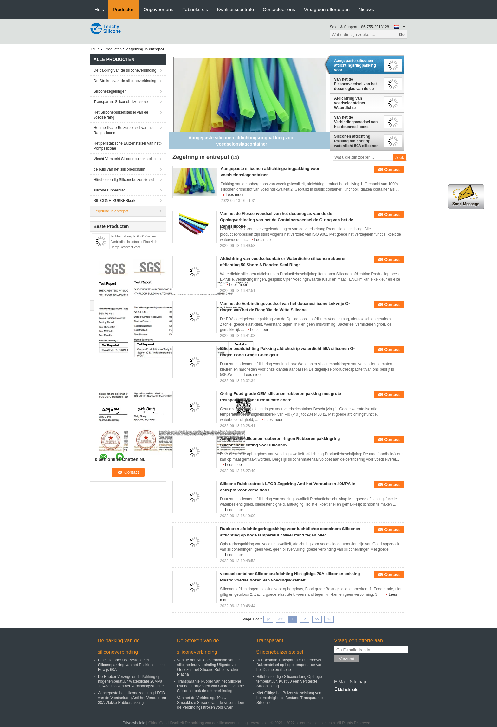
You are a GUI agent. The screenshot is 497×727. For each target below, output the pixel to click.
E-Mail (340, 681)
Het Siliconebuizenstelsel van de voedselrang (121, 115)
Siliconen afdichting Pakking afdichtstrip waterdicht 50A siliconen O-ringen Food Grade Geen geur (356, 141)
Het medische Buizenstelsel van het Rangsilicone (124, 130)
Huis (99, 9)
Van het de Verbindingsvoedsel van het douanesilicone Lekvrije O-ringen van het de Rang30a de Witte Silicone (357, 122)
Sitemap (358, 681)
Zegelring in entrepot (111, 211)
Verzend (346, 658)
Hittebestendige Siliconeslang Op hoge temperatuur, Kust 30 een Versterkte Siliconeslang (289, 681)
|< (268, 619)
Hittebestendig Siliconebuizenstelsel (124, 180)
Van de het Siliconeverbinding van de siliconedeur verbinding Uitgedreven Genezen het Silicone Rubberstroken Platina (208, 667)
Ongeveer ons (158, 9)
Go (402, 34)
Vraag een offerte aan (327, 9)
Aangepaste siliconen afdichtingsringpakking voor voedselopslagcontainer (356, 65)
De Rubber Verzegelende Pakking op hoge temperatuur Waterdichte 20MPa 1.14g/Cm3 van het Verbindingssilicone (131, 681)
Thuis (94, 49)
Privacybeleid (134, 723)
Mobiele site (346, 689)
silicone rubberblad (110, 190)
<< (280, 619)
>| (329, 619)
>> (317, 619)
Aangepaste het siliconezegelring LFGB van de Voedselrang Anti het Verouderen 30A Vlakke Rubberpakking (132, 698)
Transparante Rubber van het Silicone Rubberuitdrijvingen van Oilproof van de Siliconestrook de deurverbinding (210, 686)
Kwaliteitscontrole (235, 9)
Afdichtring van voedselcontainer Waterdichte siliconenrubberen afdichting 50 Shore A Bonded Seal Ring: (353, 103)
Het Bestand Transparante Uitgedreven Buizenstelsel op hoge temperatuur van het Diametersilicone (289, 665)
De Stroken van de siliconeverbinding (125, 81)
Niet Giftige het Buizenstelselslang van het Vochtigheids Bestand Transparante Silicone (289, 698)
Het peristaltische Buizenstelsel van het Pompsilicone (127, 146)
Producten (123, 9)
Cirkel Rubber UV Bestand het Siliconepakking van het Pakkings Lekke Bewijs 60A (131, 665)
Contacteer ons (279, 9)
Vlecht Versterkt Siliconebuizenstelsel (125, 159)
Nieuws (366, 9)
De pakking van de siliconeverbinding (125, 70)
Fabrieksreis (195, 9)
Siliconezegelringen (110, 91)
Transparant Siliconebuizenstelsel (122, 102)
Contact (392, 169)
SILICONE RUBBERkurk (114, 200)
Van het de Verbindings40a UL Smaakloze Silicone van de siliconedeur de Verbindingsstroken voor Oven (210, 703)
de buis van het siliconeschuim (119, 169)
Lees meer (235, 194)
